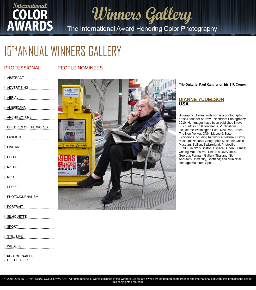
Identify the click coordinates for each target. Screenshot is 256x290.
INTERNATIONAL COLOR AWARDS (43, 278)
